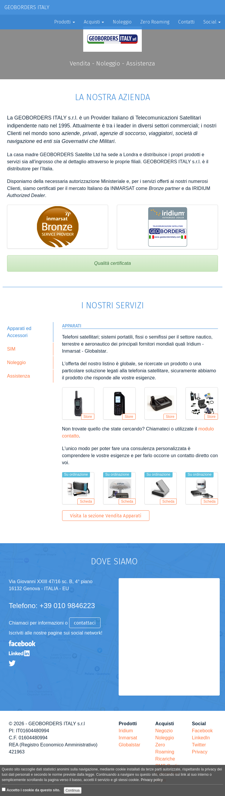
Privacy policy (152, 780)
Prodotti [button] (64, 22)
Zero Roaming (154, 22)
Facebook (202, 730)
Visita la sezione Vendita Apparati (105, 516)
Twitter (199, 744)
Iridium (126, 730)
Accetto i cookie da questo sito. (33, 790)
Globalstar (129, 744)
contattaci (85, 623)
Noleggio (122, 22)
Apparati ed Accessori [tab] (19, 332)
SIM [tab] (11, 348)
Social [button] (212, 22)
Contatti (186, 22)
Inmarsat (128, 737)
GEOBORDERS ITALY (26, 7)
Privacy (199, 751)
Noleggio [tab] (16, 362)
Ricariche (165, 758)
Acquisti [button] (94, 22)
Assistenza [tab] (18, 375)
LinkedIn (201, 737)
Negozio (164, 730)
